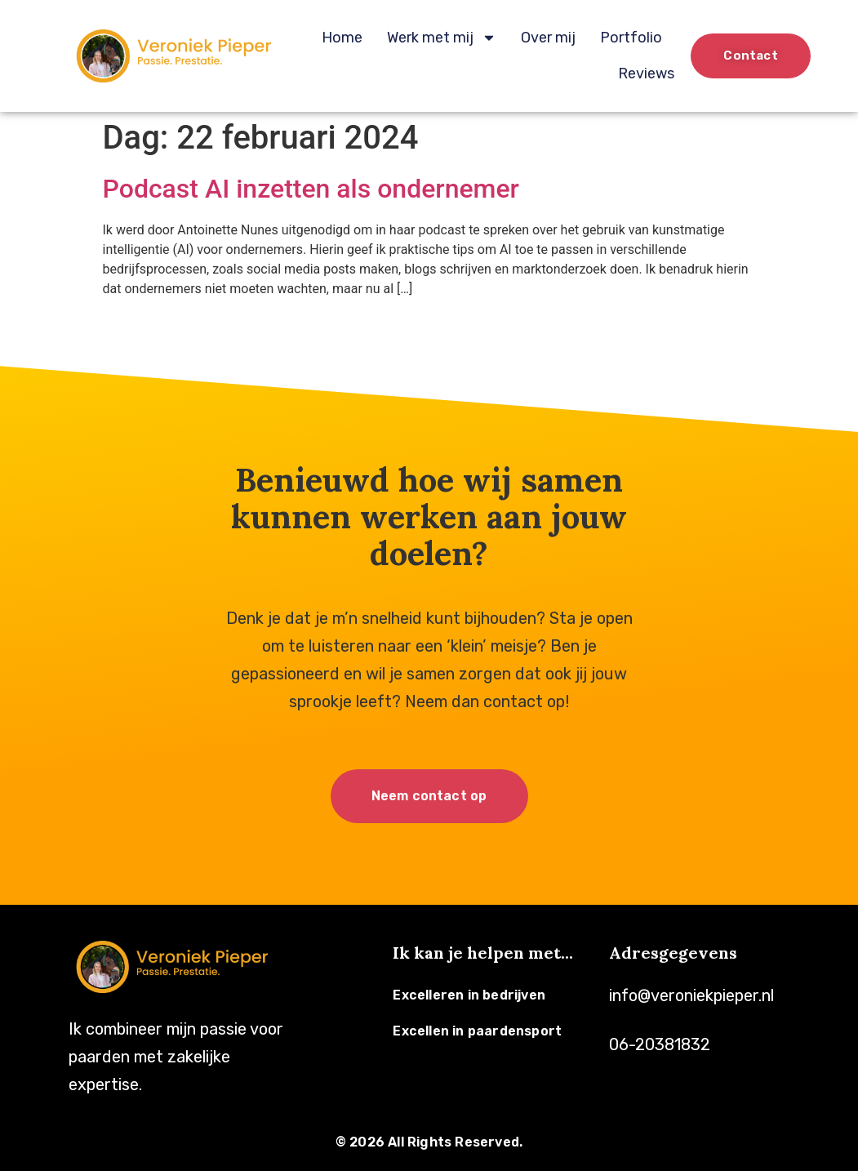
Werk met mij (441, 37)
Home (342, 38)
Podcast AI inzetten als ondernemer (311, 188)
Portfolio (631, 38)
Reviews (646, 73)
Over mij (548, 38)
